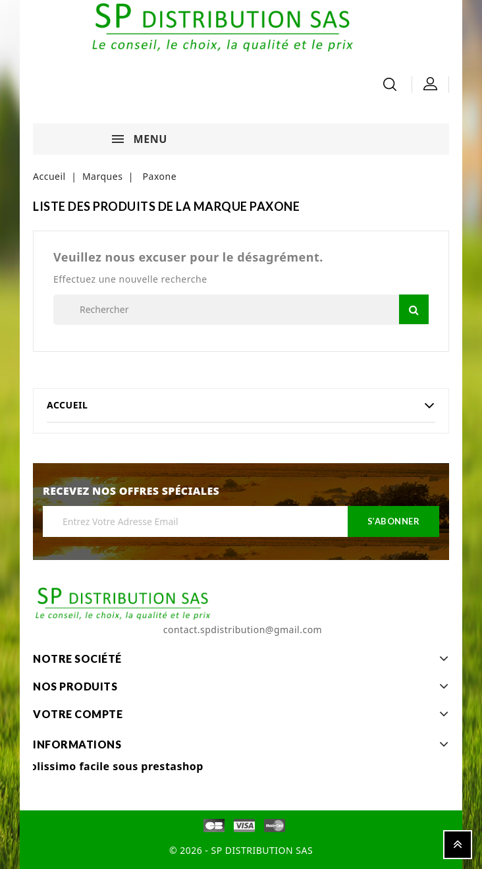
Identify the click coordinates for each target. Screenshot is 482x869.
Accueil (67, 405)
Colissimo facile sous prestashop (113, 766)
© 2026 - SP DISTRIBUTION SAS (241, 850)
